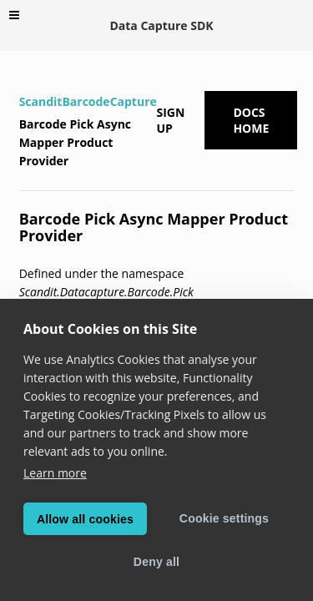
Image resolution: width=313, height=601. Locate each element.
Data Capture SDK (161, 25)
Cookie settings (224, 518)
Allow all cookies (85, 519)
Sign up (171, 120)
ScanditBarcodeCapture (88, 101)
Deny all (156, 561)
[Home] (21, 79)
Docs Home (251, 120)
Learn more (55, 473)
